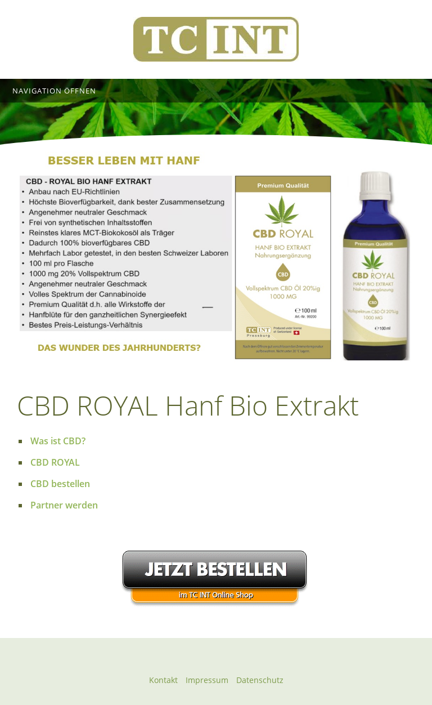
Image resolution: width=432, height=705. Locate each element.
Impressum (207, 680)
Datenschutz (260, 680)
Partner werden (64, 505)
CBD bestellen (60, 484)
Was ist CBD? (58, 441)
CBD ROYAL (55, 462)
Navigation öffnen (54, 91)
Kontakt (163, 680)
